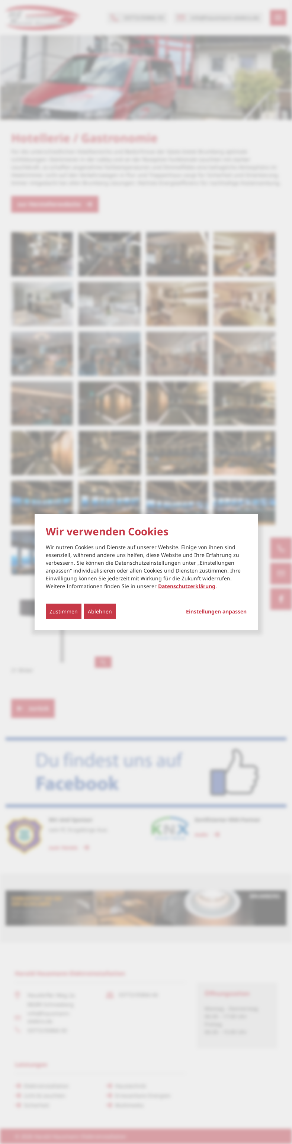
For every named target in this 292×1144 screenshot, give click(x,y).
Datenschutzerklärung (186, 586)
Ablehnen (100, 611)
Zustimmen (63, 611)
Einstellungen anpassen (216, 611)
